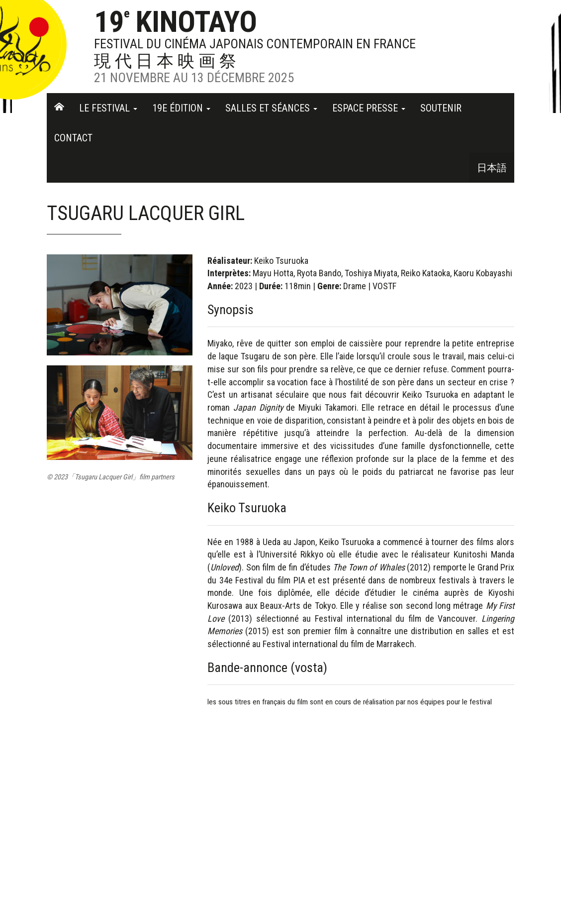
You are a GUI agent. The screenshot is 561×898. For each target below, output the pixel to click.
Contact (73, 138)
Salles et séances (271, 108)
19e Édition (181, 108)
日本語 (492, 168)
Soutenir (441, 108)
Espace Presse (368, 108)
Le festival (108, 108)
